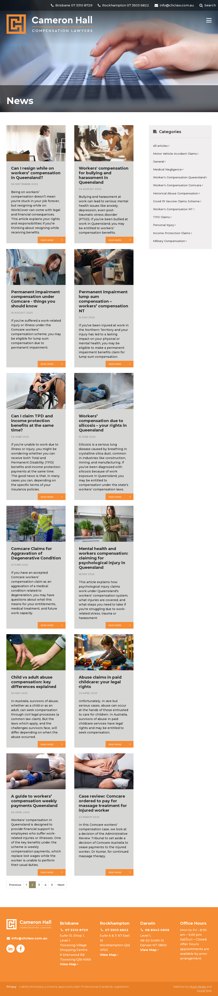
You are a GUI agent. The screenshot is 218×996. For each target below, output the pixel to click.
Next (61, 884)
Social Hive (204, 990)
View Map (69, 964)
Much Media (197, 986)
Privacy (11, 986)
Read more (52, 239)
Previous (15, 884)
